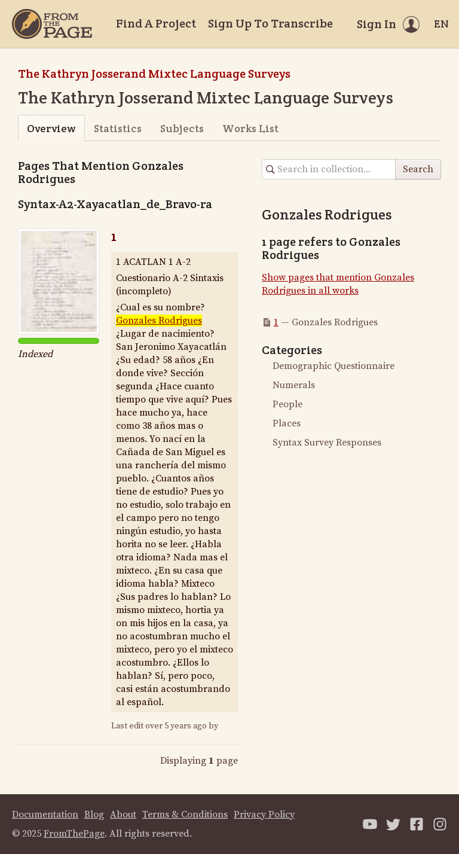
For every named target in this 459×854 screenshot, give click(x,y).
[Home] (52, 24)
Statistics (118, 128)
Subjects (182, 128)
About (123, 815)
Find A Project (156, 23)
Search (418, 169)
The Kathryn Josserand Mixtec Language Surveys (154, 73)
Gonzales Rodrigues (159, 321)
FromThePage (74, 834)
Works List (250, 128)
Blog (94, 815)
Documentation (45, 815)
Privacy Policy (264, 815)
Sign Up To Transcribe (270, 23)
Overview (51, 128)
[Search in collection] (329, 169)
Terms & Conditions (185, 815)
